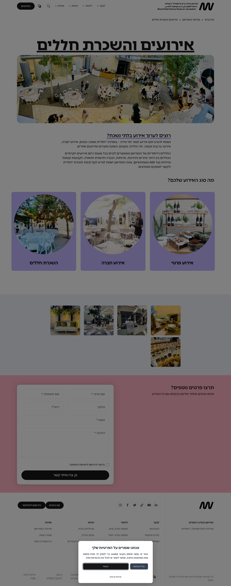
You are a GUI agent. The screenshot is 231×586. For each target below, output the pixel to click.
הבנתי (105, 566)
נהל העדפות (138, 566)
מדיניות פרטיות (115, 577)
